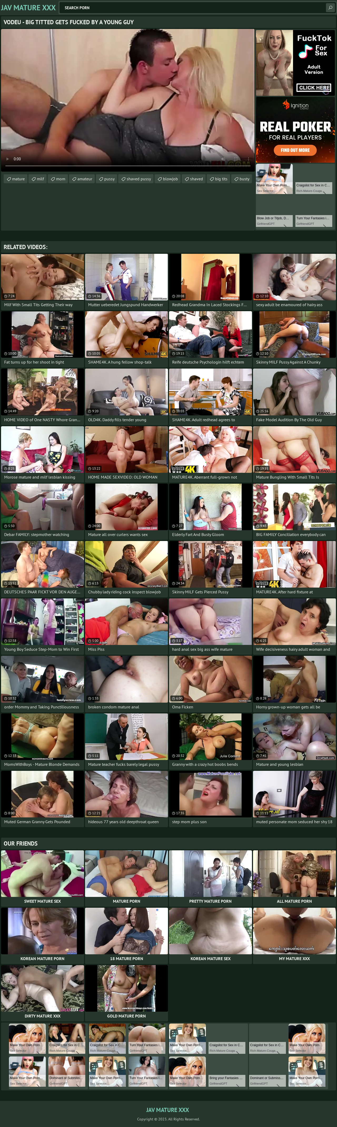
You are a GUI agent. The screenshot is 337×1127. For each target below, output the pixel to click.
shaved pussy (139, 178)
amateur (84, 178)
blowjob (170, 178)
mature (18, 178)
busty (244, 178)
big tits (221, 178)
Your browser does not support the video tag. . (128, 100)
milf (40, 178)
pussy (109, 178)
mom (60, 178)
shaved (196, 178)
